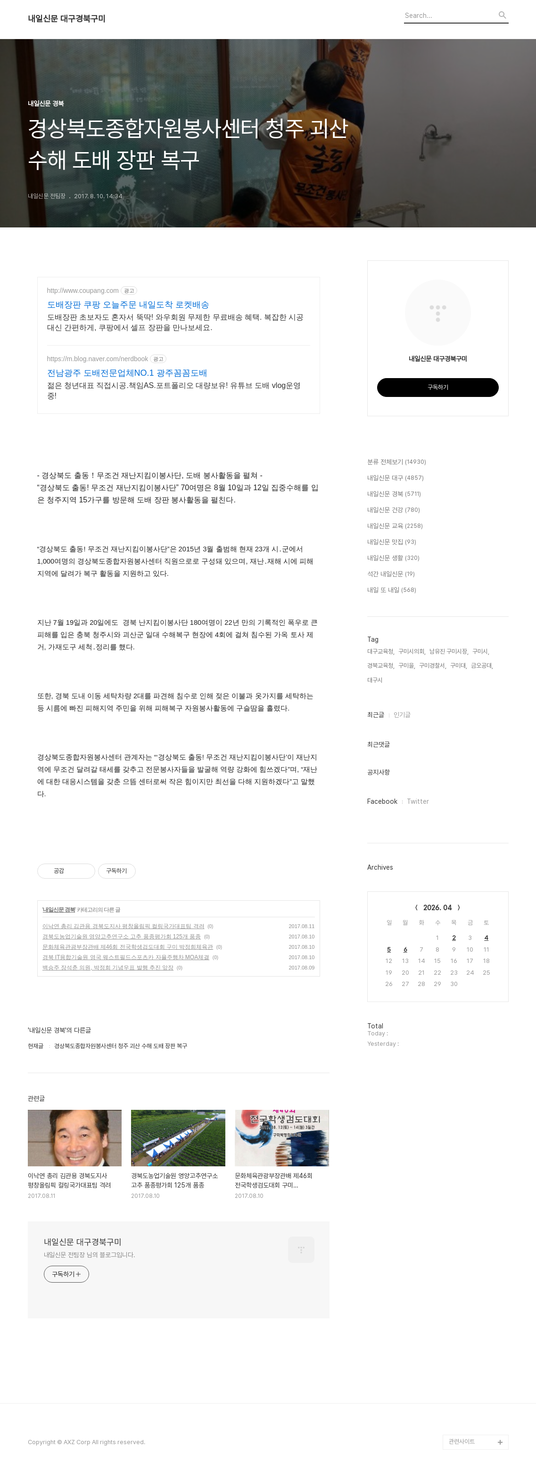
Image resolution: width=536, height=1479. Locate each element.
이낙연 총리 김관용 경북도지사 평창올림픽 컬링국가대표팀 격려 (123, 926)
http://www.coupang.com (83, 290)
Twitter (418, 801)
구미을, (406, 665)
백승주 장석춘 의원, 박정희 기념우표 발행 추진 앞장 (108, 967)
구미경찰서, (432, 665)
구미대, (458, 665)
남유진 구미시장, (449, 651)
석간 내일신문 (391, 574)
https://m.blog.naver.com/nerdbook (97, 359)
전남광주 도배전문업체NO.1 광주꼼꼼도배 (127, 373)
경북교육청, (381, 665)
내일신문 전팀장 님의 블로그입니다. (89, 1255)
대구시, (375, 680)
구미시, (480, 651)
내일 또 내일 (391, 590)
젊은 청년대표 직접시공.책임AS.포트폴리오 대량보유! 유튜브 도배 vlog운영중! (174, 390)
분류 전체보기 (396, 462)
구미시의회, (412, 651)
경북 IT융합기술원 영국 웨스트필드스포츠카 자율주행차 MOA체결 (126, 957)
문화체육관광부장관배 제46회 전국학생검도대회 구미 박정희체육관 (128, 947)
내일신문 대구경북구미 (67, 19)
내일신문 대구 (395, 478)
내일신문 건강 (393, 510)
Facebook (382, 801)
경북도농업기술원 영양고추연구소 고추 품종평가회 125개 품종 (121, 936)
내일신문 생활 (393, 558)
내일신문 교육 (395, 526)
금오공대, (482, 665)
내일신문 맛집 (391, 542)
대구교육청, (381, 651)
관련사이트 (462, 1441)
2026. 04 (437, 908)
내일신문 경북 (59, 909)
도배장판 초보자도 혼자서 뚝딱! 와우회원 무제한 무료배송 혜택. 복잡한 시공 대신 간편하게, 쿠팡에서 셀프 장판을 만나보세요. (175, 322)
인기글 (402, 715)
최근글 (375, 715)
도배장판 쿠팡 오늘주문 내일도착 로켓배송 (128, 304)
